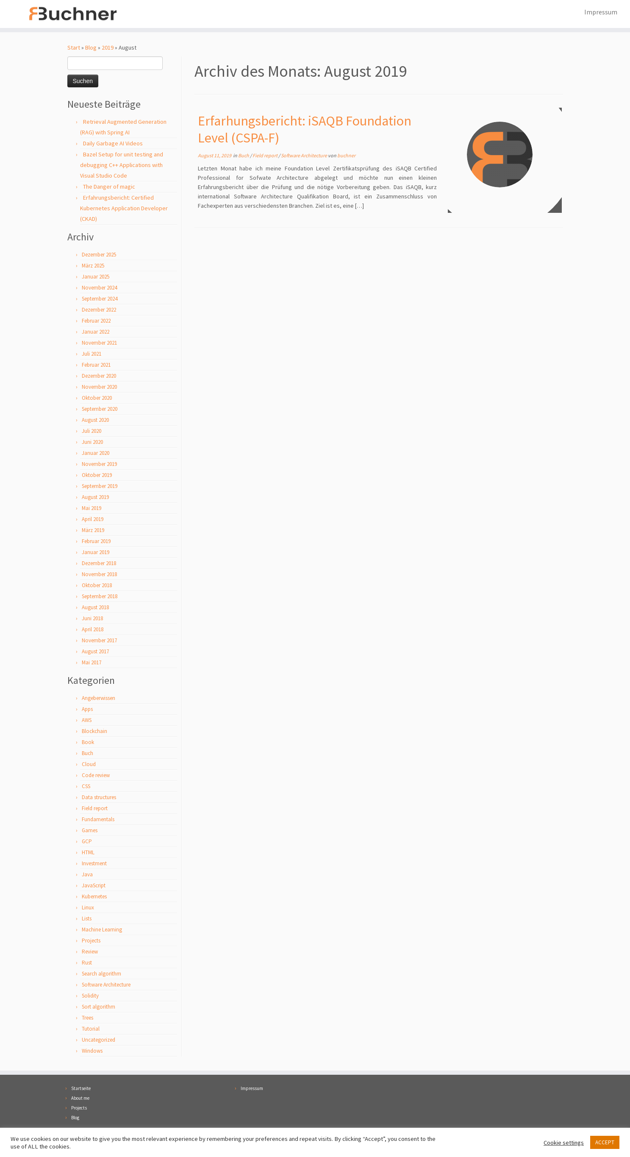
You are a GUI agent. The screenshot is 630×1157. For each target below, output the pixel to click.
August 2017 (95, 652)
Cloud (89, 765)
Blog (91, 48)
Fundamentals (98, 820)
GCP (87, 842)
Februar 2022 (96, 321)
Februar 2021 (96, 365)
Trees (87, 1018)
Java (87, 875)
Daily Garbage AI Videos (113, 144)
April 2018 (92, 630)
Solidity (90, 996)
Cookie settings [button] (564, 1142)
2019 (108, 48)
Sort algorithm (98, 1007)
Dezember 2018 (99, 564)
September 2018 (99, 597)
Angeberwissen (98, 699)
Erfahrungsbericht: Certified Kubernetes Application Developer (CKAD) (124, 209)
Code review (96, 776)
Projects (91, 941)
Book (88, 743)
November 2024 (99, 288)
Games (89, 831)
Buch (87, 754)
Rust (87, 963)
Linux (88, 908)
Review (90, 952)
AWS (87, 721)
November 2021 (99, 343)
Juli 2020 (91, 431)
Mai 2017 (91, 663)
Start (73, 48)
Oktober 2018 (97, 586)
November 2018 (99, 575)
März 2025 (93, 266)
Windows (92, 1051)
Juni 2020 (92, 442)
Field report (95, 809)
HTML (88, 853)
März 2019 (93, 531)
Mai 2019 (91, 509)
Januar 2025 (95, 277)
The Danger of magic (109, 187)
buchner (346, 156)
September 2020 (99, 409)
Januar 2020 (95, 453)
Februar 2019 (96, 542)
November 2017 (99, 641)
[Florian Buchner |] (72, 14)
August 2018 (95, 608)
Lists (87, 919)
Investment (94, 864)
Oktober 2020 (97, 398)
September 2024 (99, 299)
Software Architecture (106, 985)
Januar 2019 (95, 553)
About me (80, 1098)
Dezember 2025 (99, 255)
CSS (86, 787)
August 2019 (95, 498)
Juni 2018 (92, 619)
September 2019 (99, 487)
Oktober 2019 (97, 476)
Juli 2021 (91, 354)
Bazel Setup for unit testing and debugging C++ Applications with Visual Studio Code (121, 165)
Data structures (99, 798)
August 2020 (95, 420)
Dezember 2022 (99, 310)
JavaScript (93, 886)
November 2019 (99, 464)
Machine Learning (102, 930)
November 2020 (99, 387)
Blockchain (94, 732)
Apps (87, 710)
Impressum (600, 12)
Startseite (81, 1088)
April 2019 (92, 520)
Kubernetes (94, 897)
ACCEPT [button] (604, 1142)
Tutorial (91, 1029)
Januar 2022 (95, 332)
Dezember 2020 (99, 376)
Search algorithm (101, 974)
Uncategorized (98, 1040)
